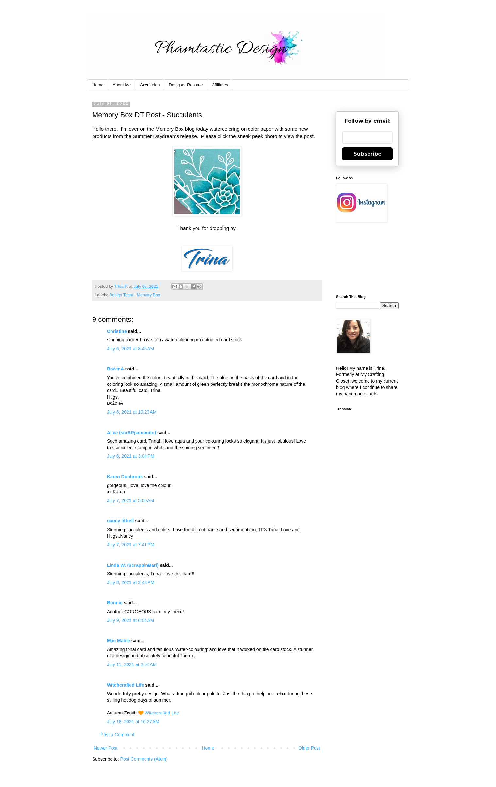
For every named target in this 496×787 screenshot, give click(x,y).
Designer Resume (186, 84)
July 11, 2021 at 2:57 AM (132, 664)
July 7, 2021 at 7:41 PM (130, 544)
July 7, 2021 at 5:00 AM (130, 500)
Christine (117, 331)
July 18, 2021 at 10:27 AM (133, 721)
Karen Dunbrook (125, 476)
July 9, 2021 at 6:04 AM (130, 620)
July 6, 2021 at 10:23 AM (132, 412)
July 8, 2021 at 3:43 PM (130, 582)
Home (98, 84)
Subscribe (367, 154)
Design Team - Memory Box (134, 295)
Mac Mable (118, 640)
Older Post (309, 748)
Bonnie (114, 602)
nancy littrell (120, 520)
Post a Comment (117, 734)
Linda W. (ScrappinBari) (133, 565)
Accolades (150, 84)
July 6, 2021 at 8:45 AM (130, 348)
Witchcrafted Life (125, 685)
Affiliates (220, 84)
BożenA (115, 368)
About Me (122, 84)
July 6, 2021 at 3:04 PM (130, 456)
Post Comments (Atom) (144, 759)
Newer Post (105, 748)
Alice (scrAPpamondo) (131, 432)
